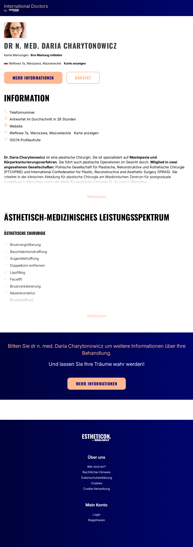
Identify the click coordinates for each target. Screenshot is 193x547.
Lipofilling (17, 272)
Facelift (16, 279)
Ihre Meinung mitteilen (46, 55)
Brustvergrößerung (25, 244)
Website (16, 126)
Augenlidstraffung (24, 258)
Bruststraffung (21, 300)
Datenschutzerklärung (96, 478)
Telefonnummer (22, 112)
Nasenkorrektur (22, 293)
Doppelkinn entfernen (27, 265)
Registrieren (96, 520)
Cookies (96, 483)
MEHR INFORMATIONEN (33, 78)
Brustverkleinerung (25, 286)
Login (97, 514)
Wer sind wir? (96, 466)
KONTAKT (83, 78)
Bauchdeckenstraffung (28, 251)
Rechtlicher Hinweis (96, 472)
